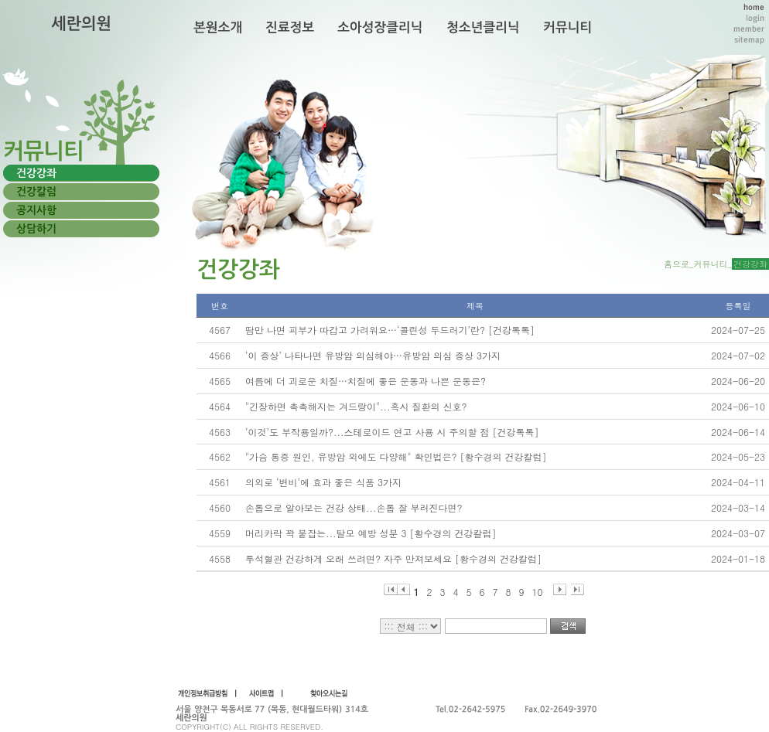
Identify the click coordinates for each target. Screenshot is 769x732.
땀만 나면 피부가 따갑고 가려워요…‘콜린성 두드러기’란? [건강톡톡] (390, 329)
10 (537, 590)
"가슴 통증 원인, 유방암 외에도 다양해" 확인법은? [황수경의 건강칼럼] (396, 456)
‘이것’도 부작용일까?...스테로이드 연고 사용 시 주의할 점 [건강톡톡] (392, 431)
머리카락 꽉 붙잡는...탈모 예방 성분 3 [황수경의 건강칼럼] (371, 533)
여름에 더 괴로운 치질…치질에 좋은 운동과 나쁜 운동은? (365, 380)
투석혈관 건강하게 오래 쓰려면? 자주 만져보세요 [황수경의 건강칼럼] (393, 558)
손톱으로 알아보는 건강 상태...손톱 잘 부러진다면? (354, 507)
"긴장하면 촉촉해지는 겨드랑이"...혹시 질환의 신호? (356, 406)
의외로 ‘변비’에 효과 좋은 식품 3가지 (323, 482)
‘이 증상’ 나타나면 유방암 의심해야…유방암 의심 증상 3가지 (373, 355)
